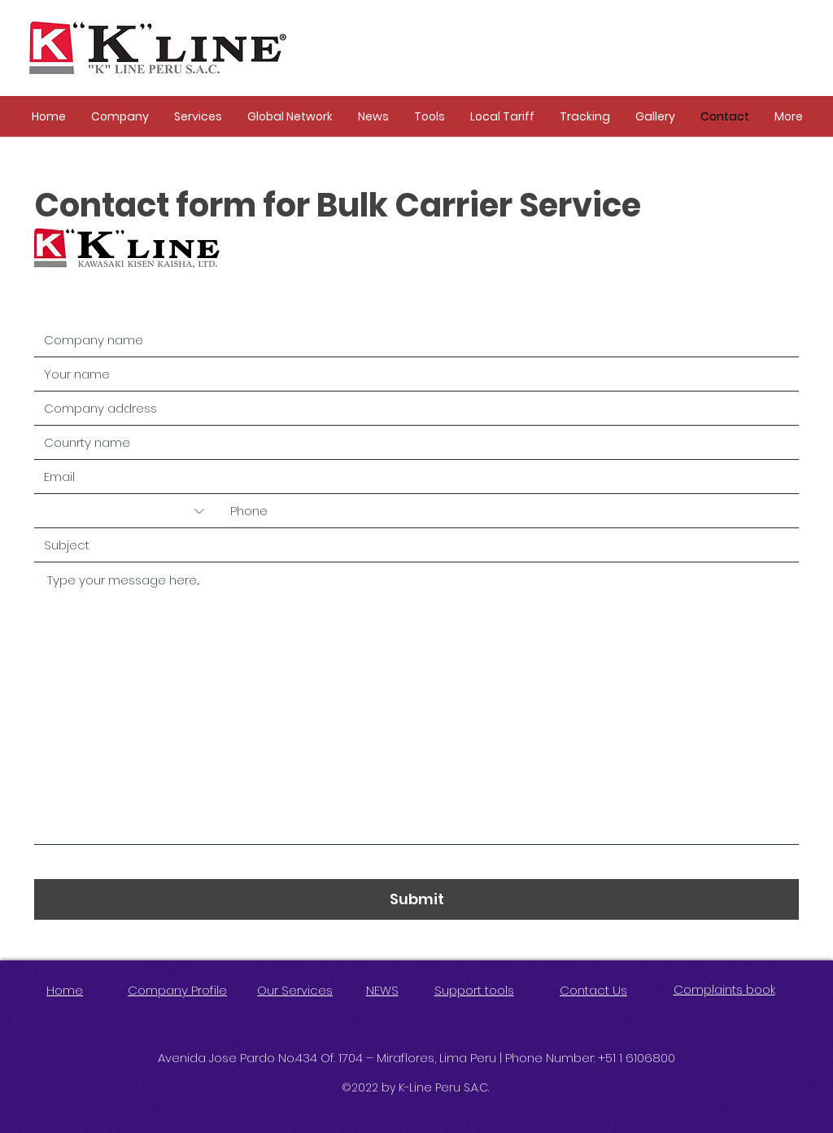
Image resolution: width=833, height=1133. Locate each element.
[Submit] (416, 899)
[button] (119, 116)
